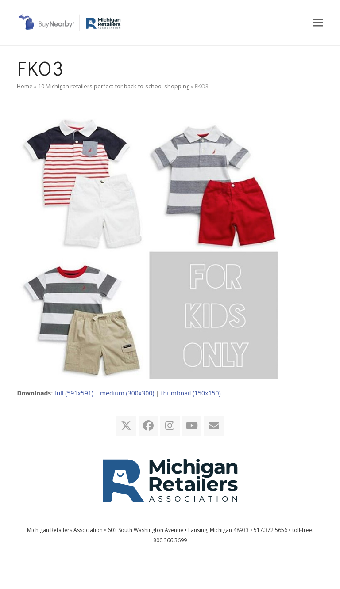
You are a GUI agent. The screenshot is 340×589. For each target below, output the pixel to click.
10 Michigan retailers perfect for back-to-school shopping (113, 86)
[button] (318, 22)
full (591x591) (73, 393)
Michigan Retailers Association (65, 530)
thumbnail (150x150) (190, 393)
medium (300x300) (127, 393)
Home (25, 86)
